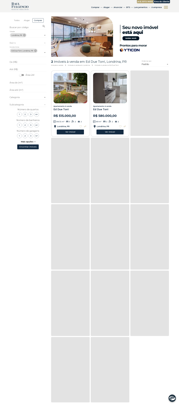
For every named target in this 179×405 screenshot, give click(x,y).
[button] (18, 35)
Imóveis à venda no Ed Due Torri (107, 65)
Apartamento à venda (62, 106)
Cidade (12, 31)
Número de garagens (28, 131)
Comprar (95, 7)
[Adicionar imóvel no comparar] (85, 126)
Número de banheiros (27, 120)
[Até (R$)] (28, 69)
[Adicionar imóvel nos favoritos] (81, 126)
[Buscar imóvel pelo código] (44, 26)
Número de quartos (28, 109)
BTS (128, 7)
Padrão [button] (145, 64)
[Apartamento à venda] (70, 88)
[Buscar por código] (28, 28)
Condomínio (14, 47)
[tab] (16, 20)
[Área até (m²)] (28, 90)
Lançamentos (140, 7)
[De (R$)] (28, 62)
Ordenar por (147, 61)
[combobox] (28, 34)
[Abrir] (45, 35)
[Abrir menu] (166, 7)
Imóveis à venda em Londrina (79, 65)
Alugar (106, 7)
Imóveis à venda (57, 65)
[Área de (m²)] (28, 83)
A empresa (156, 7)
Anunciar (118, 7)
